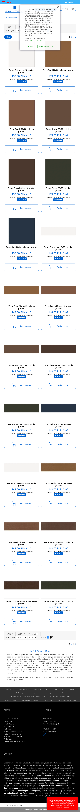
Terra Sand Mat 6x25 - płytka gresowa (21, 307)
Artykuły (8, 739)
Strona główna (10, 17)
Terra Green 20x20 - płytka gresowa (58, 189)
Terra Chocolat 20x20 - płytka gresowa (21, 189)
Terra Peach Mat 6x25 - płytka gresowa (58, 307)
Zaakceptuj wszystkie (46, 46)
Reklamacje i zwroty (13, 736)
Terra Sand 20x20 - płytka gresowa (58, 70)
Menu (9, 2)
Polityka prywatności (14, 731)
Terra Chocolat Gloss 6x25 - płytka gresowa (21, 602)
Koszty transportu (12, 734)
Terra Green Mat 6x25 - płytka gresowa (21, 425)
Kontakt (8, 729)
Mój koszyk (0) (69, 9)
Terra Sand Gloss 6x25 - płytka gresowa (58, 484)
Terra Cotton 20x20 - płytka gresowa (21, 71)
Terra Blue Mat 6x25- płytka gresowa (58, 425)
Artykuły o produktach (14, 741)
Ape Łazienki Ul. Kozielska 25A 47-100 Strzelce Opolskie (52, 721)
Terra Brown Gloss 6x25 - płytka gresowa (58, 543)
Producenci (9, 724)
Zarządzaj (30, 46)
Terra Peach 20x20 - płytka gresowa (21, 130)
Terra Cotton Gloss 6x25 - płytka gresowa (21, 484)
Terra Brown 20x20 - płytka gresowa (58, 130)
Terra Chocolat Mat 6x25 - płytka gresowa (58, 366)
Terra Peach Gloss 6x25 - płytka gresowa (21, 543)
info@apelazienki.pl (50, 731)
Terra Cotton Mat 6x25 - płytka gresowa (58, 248)
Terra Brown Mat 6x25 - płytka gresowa (22, 366)
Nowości (8, 721)
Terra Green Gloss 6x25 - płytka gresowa (58, 602)
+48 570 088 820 (49, 729)
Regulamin (9, 726)
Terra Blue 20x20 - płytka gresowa (21, 247)
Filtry (8, 37)
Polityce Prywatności (36, 40)
